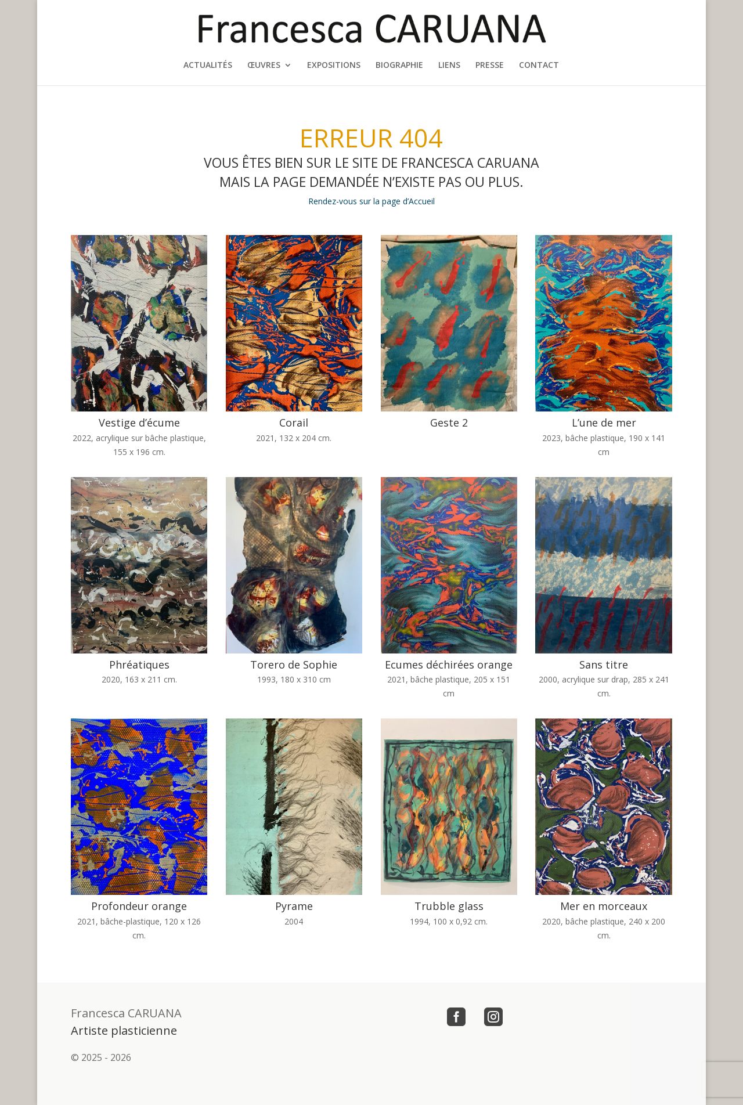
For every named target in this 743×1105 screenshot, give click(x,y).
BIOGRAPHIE (399, 65)
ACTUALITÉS (207, 65)
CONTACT (539, 65)
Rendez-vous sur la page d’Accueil (371, 201)
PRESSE (489, 65)
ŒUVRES (263, 65)
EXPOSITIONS (333, 65)
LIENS (449, 65)
